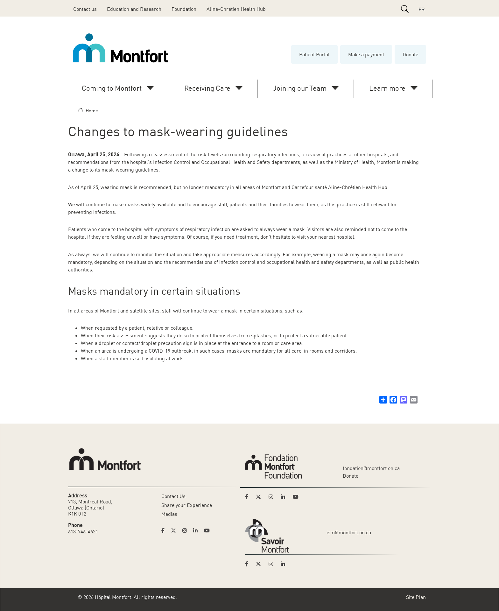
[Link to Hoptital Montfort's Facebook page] (164, 530)
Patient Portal (314, 54)
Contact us (85, 9)
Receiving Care (207, 88)
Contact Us (173, 496)
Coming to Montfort (112, 88)
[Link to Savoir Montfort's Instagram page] (273, 564)
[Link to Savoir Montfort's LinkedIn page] (285, 564)
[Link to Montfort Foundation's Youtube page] (296, 497)
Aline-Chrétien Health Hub (236, 9)
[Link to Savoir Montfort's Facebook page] (248, 564)
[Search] (404, 9)
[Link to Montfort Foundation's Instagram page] (273, 497)
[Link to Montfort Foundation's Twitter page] (260, 497)
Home (92, 110)
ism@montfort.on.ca (349, 532)
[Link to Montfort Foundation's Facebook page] (248, 497)
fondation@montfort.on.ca (371, 468)
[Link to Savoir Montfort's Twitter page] (260, 564)
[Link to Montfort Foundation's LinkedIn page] (285, 497)
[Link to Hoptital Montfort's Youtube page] (207, 530)
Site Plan (416, 597)
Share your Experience (186, 505)
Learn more (387, 88)
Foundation (184, 9)
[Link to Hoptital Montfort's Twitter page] (175, 530)
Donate (410, 54)
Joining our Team (300, 88)
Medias (169, 514)
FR (421, 9)
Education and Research (134, 9)
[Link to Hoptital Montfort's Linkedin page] (197, 530)
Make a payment (366, 54)
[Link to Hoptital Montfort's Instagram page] (186, 530)
